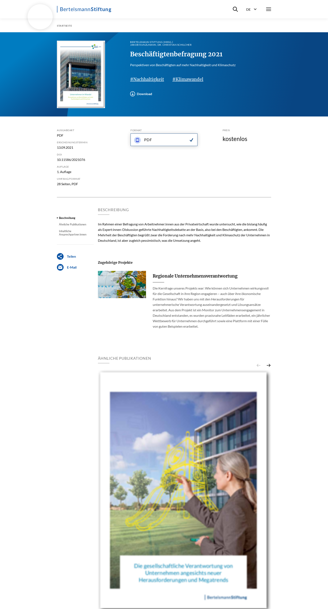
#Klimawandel (187, 79)
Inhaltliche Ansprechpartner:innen (72, 232)
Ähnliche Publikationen (72, 224)
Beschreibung (67, 218)
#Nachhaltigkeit (147, 79)
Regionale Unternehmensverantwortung (195, 276)
